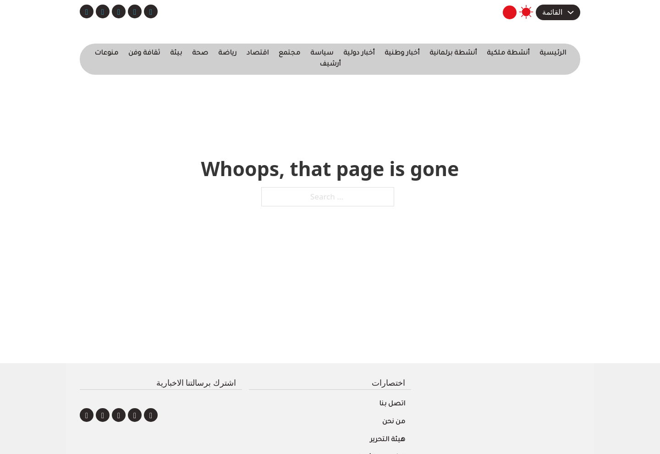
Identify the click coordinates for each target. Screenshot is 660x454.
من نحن (393, 422)
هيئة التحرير (387, 440)
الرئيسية (552, 53)
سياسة (321, 53)
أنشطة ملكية (508, 53)
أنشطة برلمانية (453, 53)
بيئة (176, 53)
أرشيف (330, 64)
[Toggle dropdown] (570, 12)
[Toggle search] (510, 12)
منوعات (106, 53)
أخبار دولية (358, 53)
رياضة (227, 53)
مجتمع (289, 53)
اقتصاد (258, 53)
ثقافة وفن (144, 53)
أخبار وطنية (402, 53)
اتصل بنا (392, 404)
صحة (200, 53)
